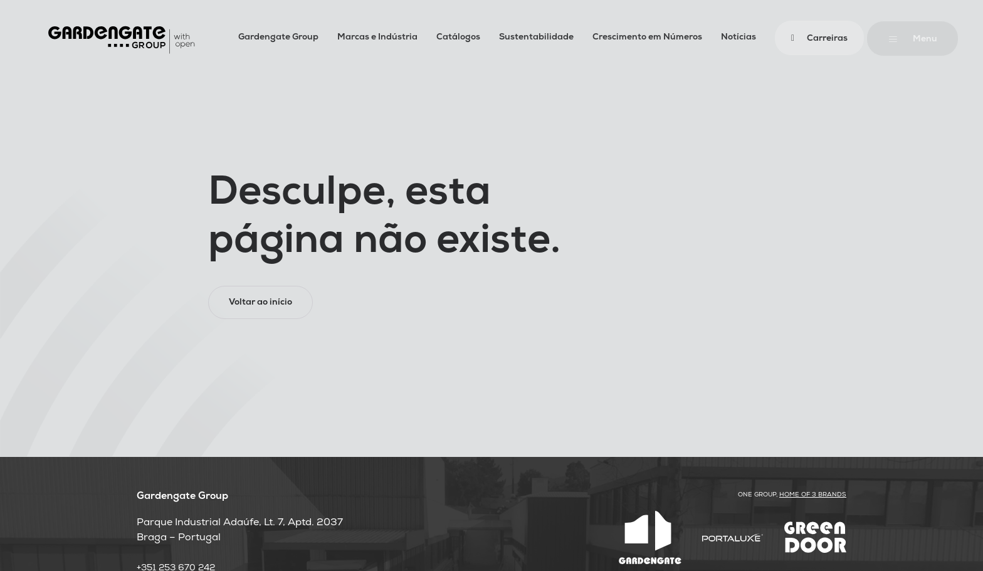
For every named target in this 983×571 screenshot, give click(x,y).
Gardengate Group (278, 38)
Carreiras (827, 39)
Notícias (738, 38)
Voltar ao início (260, 303)
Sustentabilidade (536, 38)
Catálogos (458, 38)
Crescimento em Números (647, 38)
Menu (925, 39)
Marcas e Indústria (377, 38)
